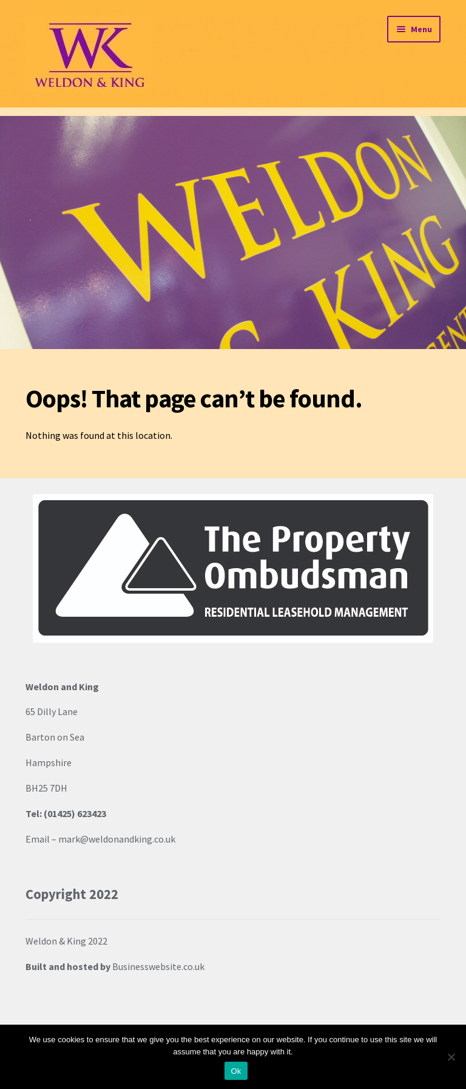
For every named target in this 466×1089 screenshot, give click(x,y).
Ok (236, 1071)
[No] (451, 1057)
